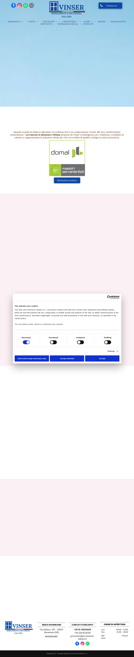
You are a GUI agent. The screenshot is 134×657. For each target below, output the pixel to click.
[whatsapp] (25, 5)
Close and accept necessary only (32, 358)
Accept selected (67, 358)
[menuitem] (15, 21)
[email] (31, 5)
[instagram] (19, 5)
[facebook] (13, 5)
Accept (102, 358)
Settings (111, 351)
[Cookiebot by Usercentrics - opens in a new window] (108, 297)
